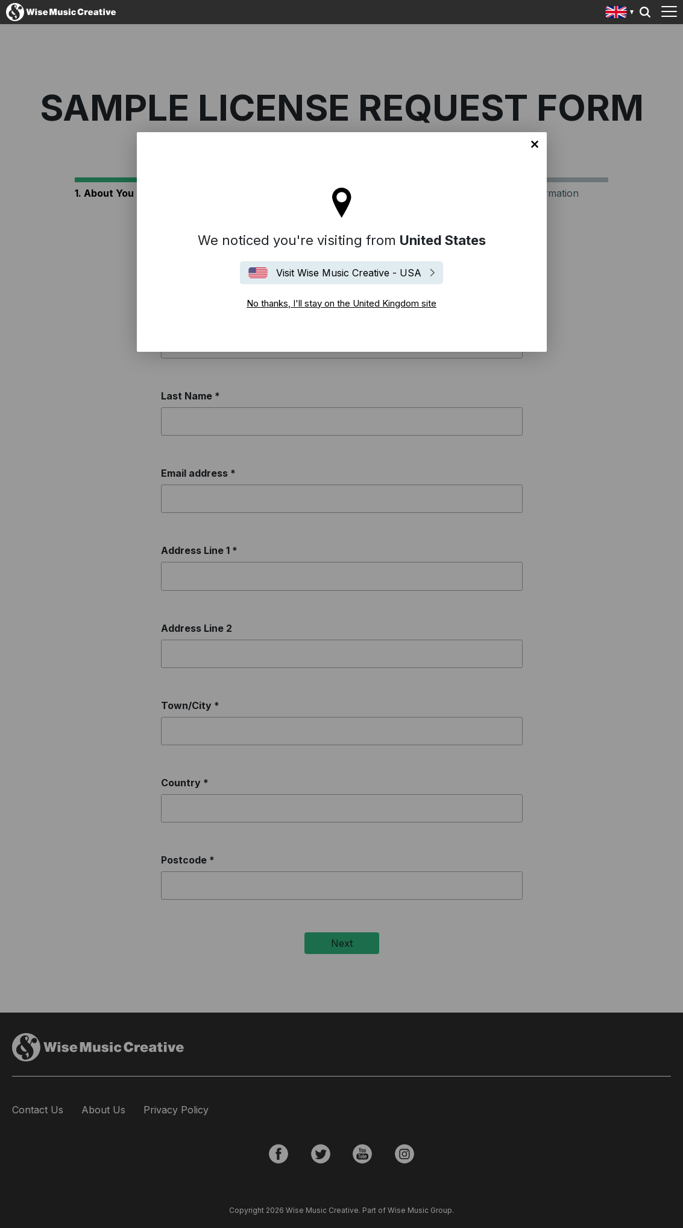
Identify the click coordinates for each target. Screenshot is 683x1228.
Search (645, 12)
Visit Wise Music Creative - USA (348, 273)
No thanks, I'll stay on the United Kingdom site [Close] (535, 144)
